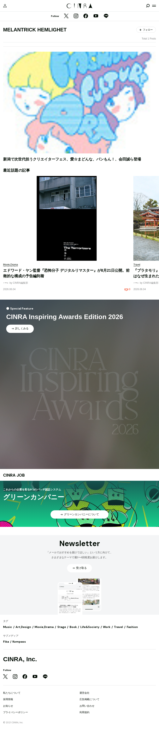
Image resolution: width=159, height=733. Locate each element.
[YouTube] (96, 16)
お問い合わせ (87, 705)
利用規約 (84, 712)
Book (73, 626)
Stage (61, 626)
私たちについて (11, 692)
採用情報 (8, 699)
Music (7, 626)
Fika (6, 641)
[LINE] (106, 16)
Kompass (19, 641)
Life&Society (89, 626)
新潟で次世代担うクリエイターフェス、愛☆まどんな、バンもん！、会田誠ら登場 (72, 159)
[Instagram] (76, 16)
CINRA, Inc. (20, 659)
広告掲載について (89, 699)
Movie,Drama (44, 626)
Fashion (132, 626)
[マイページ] (5, 6)
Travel (118, 626)
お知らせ (8, 705)
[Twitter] (66, 16)
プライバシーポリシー (15, 712)
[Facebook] (85, 16)
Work (106, 626)
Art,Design (23, 626)
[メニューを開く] (154, 6)
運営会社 (84, 692)
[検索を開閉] (148, 6)
